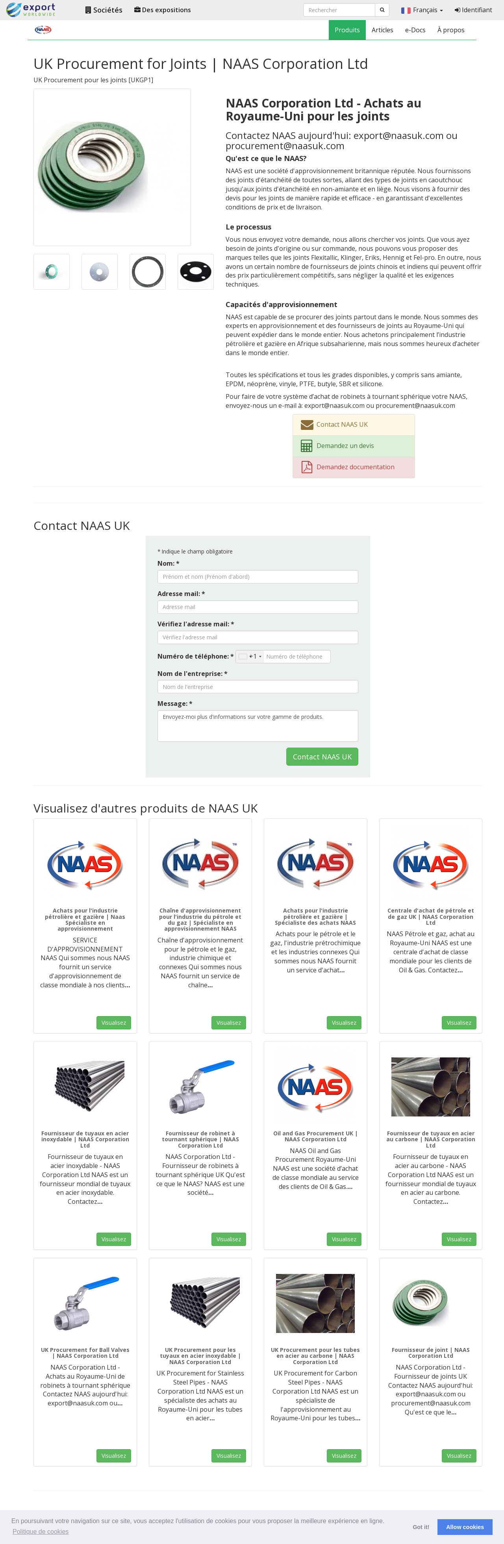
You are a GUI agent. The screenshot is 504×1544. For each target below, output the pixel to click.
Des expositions (162, 10)
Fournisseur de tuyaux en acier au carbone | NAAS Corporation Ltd (430, 1139)
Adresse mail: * (181, 593)
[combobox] (250, 656)
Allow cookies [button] (465, 1527)
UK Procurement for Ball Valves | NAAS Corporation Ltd (85, 1352)
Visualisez (114, 1022)
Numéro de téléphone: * (196, 656)
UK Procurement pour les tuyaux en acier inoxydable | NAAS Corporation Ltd (200, 1356)
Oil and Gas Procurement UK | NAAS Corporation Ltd (315, 1136)
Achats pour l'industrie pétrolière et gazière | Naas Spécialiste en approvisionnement (85, 919)
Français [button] (422, 10)
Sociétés (103, 10)
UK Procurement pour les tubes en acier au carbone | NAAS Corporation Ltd (315, 1356)
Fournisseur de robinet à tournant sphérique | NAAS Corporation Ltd (200, 1139)
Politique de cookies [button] (41, 1531)
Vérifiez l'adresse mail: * (196, 624)
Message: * (175, 703)
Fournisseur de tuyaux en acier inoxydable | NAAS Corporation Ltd (85, 1139)
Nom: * (169, 563)
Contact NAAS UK (322, 756)
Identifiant (473, 10)
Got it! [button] (421, 1527)
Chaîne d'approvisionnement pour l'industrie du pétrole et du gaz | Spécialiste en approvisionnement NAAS (200, 919)
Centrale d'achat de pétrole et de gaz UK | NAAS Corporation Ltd (430, 916)
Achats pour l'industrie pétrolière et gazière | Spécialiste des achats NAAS (315, 916)
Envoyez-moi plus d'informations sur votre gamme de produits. (258, 726)
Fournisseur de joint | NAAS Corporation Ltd (431, 1352)
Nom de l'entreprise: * (193, 673)
